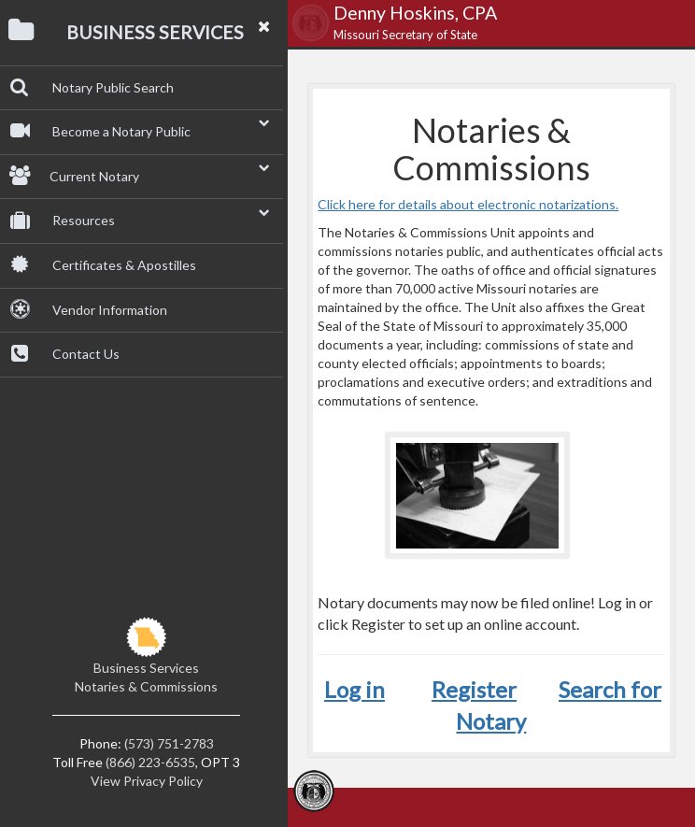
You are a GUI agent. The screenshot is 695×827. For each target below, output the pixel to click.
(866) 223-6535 (150, 762)
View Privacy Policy (147, 781)
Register (474, 689)
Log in (354, 689)
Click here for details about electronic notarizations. (468, 204)
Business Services (146, 668)
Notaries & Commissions (146, 686)
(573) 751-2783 (169, 743)
